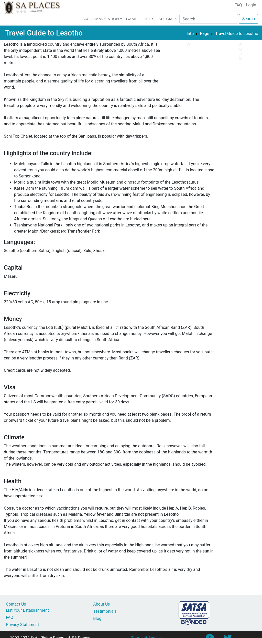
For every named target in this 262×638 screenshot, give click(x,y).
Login (251, 5)
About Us (101, 604)
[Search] (208, 19)
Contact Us (16, 604)
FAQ (238, 5)
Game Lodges (140, 19)
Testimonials (104, 611)
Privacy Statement (22, 624)
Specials (167, 19)
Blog (97, 618)
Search (248, 18)
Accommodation (101, 19)
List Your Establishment (27, 610)
